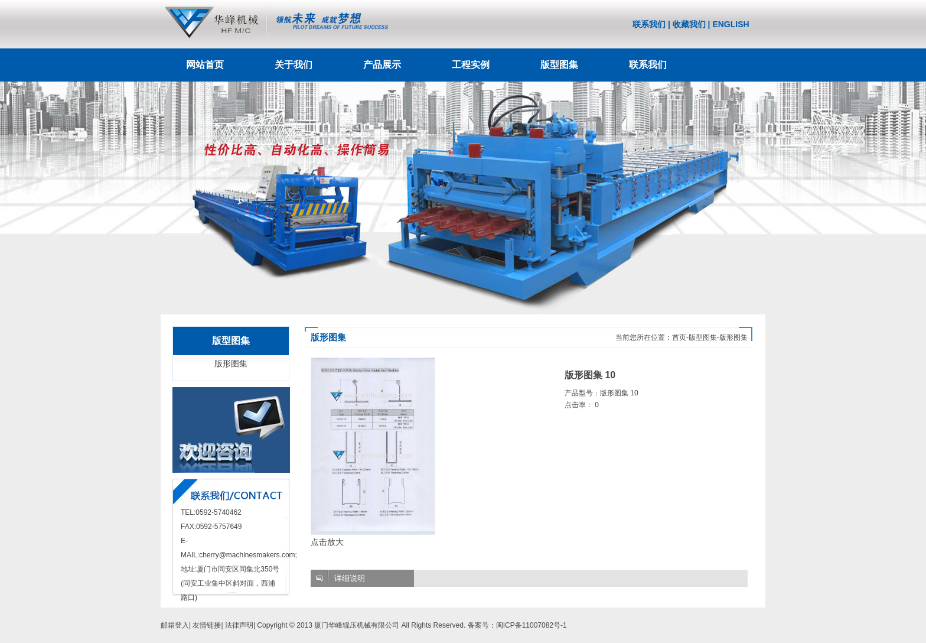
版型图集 (559, 65)
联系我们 (649, 24)
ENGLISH (730, 24)
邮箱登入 (175, 625)
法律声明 (239, 625)
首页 (679, 337)
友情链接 (207, 625)
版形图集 (230, 363)
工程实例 (471, 65)
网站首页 (205, 65)
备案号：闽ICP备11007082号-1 (517, 625)
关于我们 (293, 65)
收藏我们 (689, 24)
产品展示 (382, 65)
